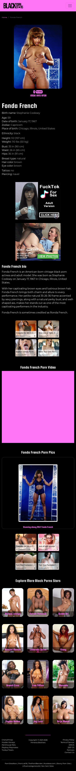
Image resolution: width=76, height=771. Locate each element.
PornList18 (22, 763)
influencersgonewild (31, 766)
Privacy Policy (68, 740)
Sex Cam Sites (47, 766)
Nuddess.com (49, 763)
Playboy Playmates (10, 747)
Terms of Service (67, 742)
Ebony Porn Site (63, 763)
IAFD (38, 95)
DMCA (71, 745)
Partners (70, 750)
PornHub (39, 92)
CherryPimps (7, 740)
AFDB (43, 95)
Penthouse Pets (9, 745)
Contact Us (69, 752)
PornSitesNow (11, 763)
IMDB (33, 95)
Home (4, 17)
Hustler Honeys (8, 742)
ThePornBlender (35, 763)
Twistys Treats (7, 750)
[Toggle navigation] (70, 6)
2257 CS (71, 747)
